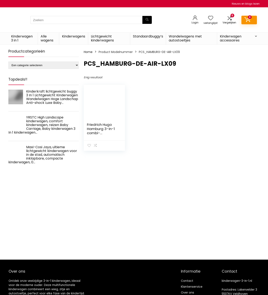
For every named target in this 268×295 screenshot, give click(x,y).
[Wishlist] (210, 18)
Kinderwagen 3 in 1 (22, 38)
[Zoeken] (147, 20)
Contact (187, 281)
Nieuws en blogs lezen (246, 3)
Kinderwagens (73, 36)
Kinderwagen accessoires (230, 38)
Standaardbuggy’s (148, 36)
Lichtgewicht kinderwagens (102, 38)
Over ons (187, 292)
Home (88, 52)
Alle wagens (47, 38)
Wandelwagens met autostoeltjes (185, 38)
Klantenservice (191, 287)
